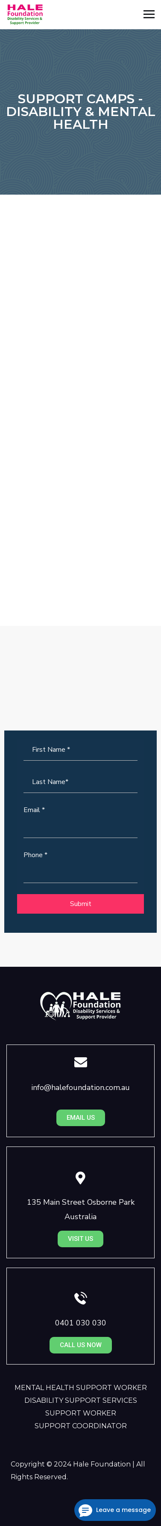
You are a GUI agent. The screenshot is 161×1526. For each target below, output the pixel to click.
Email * (34, 810)
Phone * (35, 855)
